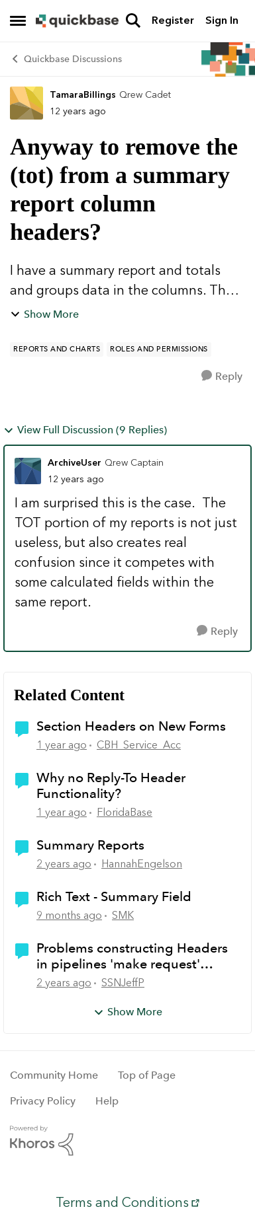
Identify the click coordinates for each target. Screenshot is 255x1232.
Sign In (221, 20)
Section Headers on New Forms (131, 726)
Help (107, 1101)
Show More (44, 314)
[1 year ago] (61, 745)
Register (173, 20)
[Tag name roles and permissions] (159, 349)
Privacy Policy (43, 1101)
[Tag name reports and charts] (56, 349)
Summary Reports (90, 845)
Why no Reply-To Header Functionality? (110, 785)
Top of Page (147, 1075)
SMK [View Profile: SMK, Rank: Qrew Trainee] (123, 915)
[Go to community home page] (77, 21)
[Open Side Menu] (17, 20)
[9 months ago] (69, 916)
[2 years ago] (63, 864)
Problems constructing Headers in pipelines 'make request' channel (132, 956)
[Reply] (222, 376)
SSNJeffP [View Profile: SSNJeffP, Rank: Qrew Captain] (122, 982)
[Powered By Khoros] (127, 1141)
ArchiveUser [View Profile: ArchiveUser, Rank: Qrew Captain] (74, 462)
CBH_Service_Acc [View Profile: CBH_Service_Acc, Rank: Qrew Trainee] (139, 745)
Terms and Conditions (122, 1202)
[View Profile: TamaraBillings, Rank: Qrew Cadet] (26, 103)
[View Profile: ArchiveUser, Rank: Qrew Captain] (28, 471)
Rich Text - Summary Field (113, 896)
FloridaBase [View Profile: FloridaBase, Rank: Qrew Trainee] (124, 812)
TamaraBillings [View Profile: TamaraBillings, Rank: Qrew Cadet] (83, 94)
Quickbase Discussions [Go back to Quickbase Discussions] (66, 59)
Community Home (54, 1075)
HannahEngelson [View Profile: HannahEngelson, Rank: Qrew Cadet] (141, 863)
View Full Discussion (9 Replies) (85, 429)
